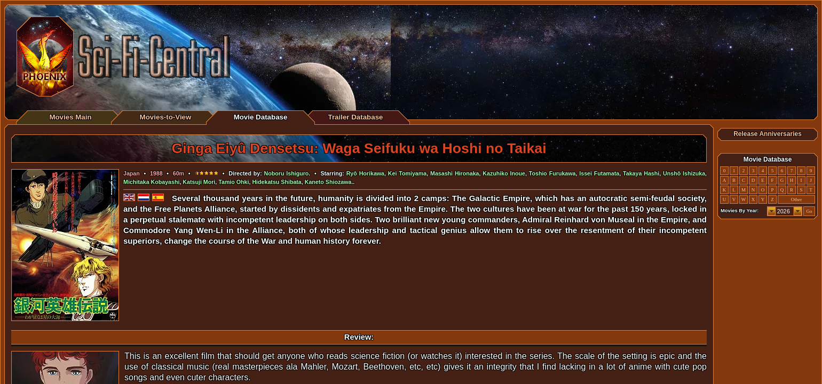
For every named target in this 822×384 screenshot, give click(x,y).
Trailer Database (355, 117)
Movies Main (70, 117)
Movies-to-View (166, 117)
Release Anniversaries (767, 134)
